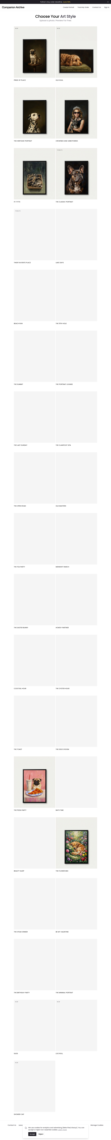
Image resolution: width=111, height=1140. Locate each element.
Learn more (62, 1130)
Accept (32, 1134)
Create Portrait (68, 7)
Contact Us (96, 7)
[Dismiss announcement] (108, 2)
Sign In (106, 7)
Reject (41, 1134)
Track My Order (83, 7)
